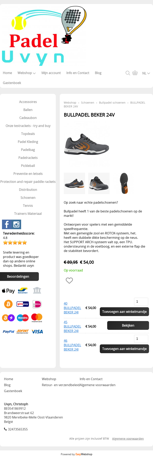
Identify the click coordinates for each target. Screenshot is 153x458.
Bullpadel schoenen (112, 102)
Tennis (28, 205)
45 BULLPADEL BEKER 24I (72, 326)
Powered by (76, 454)
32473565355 (18, 429)
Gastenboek (12, 83)
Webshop (27, 73)
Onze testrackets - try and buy (28, 126)
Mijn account (51, 73)
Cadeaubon (28, 118)
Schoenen (28, 197)
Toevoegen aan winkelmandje (124, 311)
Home (7, 73)
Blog (98, 73)
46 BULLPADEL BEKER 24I (72, 345)
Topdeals (28, 134)
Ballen (27, 110)
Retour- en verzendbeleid (61, 385)
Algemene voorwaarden (98, 385)
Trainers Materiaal (28, 213)
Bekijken (128, 325)
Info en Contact (77, 73)
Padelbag (28, 150)
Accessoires (28, 102)
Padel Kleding (28, 142)
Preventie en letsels (28, 174)
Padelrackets (28, 158)
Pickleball (28, 166)
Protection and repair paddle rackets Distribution (28, 185)
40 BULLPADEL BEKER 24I (72, 307)
